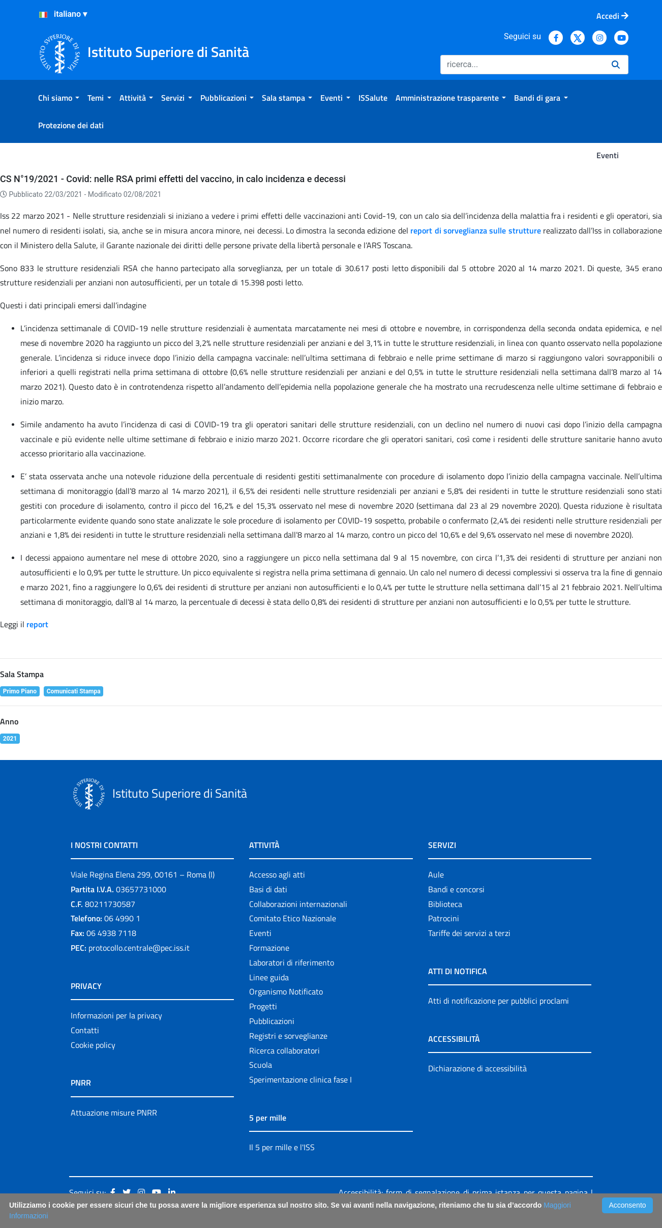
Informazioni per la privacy (116, 1015)
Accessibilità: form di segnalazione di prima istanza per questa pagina (463, 1192)
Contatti (85, 1030)
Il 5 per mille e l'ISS (282, 1147)
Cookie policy (93, 1045)
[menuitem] (58, 97)
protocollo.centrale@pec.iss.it (139, 948)
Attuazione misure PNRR (114, 1112)
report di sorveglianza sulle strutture (475, 230)
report (38, 624)
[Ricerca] (522, 64)
